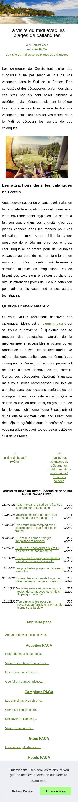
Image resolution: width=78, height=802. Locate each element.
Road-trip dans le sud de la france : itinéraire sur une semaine (38, 506)
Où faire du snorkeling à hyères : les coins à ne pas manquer (37, 550)
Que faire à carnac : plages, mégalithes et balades (33, 540)
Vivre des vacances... (19, 728)
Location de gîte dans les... (23, 747)
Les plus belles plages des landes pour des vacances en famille (37, 560)
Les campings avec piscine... (24, 700)
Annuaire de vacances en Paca (26, 634)
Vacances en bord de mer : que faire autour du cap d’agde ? (36, 516)
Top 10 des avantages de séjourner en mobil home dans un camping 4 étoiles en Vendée (59, 469)
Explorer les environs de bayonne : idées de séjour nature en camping (38, 580)
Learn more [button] (39, 780)
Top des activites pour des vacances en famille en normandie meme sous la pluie (39, 604)
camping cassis (54, 323)
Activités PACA (37, 49)
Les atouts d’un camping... (22, 672)
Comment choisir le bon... (22, 709)
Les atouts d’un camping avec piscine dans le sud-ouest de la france (36, 527)
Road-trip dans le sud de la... (24, 654)
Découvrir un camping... (21, 718)
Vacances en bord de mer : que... (27, 663)
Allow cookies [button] (56, 791)
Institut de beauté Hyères (14, 459)
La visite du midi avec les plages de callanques (37, 54)
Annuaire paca (38, 44)
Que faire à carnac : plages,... (25, 681)
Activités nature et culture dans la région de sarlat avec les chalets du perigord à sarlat (39, 591)
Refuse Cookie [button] (22, 791)
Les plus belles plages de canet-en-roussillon (38, 570)
